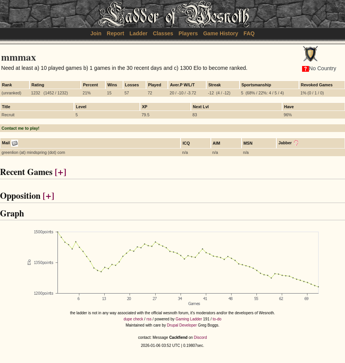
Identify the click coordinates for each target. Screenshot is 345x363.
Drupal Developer (182, 325)
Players (188, 33)
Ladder (139, 33)
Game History (220, 33)
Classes (163, 33)
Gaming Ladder (189, 319)
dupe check (133, 319)
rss (148, 319)
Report (115, 33)
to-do (217, 319)
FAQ (249, 33)
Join (96, 33)
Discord (200, 337)
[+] (60, 172)
